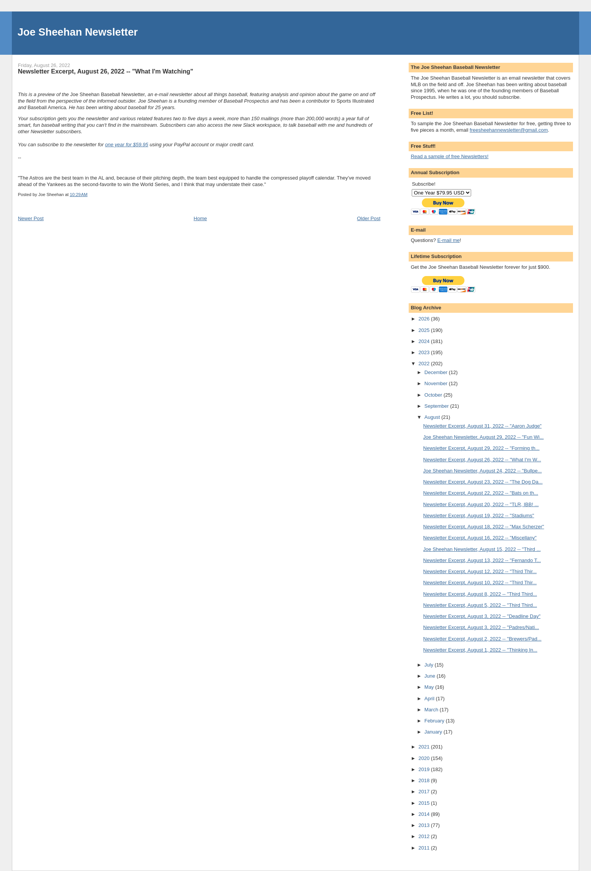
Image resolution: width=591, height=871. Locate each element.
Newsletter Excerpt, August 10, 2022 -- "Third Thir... (480, 582)
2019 (424, 769)
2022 (424, 363)
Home (200, 218)
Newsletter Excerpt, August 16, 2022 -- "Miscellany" (480, 538)
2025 (424, 330)
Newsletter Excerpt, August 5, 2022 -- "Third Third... (480, 605)
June (430, 676)
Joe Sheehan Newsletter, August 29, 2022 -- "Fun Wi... (483, 437)
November (436, 383)
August (432, 417)
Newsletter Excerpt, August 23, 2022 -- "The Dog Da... (483, 482)
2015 (424, 803)
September (437, 406)
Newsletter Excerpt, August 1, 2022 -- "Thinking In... (480, 650)
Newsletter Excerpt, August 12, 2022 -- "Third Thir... (480, 571)
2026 (424, 319)
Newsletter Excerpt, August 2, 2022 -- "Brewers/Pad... (482, 639)
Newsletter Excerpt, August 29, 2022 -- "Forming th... (481, 448)
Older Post (368, 218)
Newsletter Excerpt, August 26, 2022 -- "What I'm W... (482, 459)
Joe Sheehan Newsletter (78, 32)
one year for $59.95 (126, 144)
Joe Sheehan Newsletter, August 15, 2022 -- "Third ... (482, 549)
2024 (424, 341)
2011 (424, 848)
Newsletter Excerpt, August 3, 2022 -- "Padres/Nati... (481, 627)
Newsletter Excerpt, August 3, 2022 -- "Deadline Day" (481, 616)
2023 (424, 352)
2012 (424, 836)
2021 (424, 747)
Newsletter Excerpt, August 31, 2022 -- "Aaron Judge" (482, 426)
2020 (424, 758)
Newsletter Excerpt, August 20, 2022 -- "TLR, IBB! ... (481, 504)
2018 (424, 780)
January (434, 732)
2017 (424, 791)
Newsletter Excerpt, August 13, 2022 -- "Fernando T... (482, 560)
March (432, 709)
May (429, 687)
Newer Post (31, 218)
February (435, 721)
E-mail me (448, 240)
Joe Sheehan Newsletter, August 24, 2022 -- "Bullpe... (482, 471)
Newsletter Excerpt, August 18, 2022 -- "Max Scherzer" (483, 526)
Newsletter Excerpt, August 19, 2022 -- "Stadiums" (478, 515)
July (429, 665)
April (430, 698)
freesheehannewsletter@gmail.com (509, 130)
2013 (424, 825)
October (434, 395)
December (436, 372)
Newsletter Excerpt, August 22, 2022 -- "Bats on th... (480, 493)
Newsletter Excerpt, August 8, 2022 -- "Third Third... (480, 594)
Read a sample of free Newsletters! (449, 156)
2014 (424, 814)
